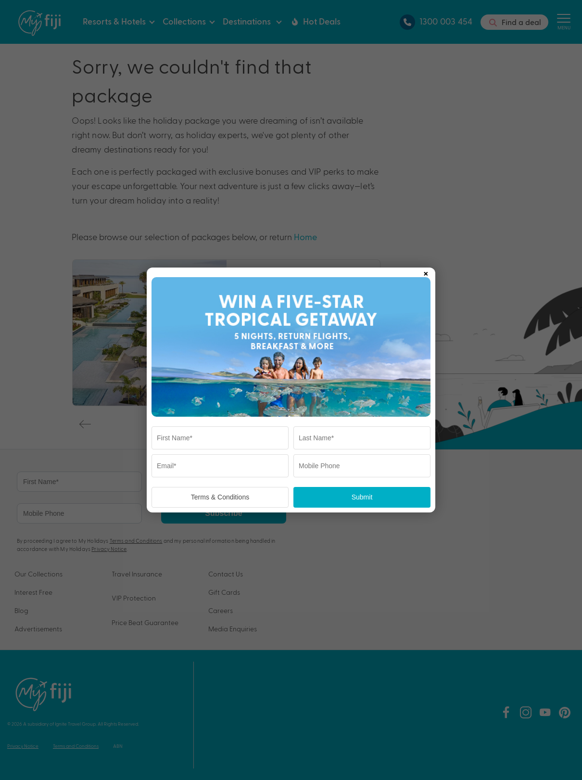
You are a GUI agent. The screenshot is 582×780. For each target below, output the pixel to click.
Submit (362, 497)
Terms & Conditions (220, 497)
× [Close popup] (426, 272)
